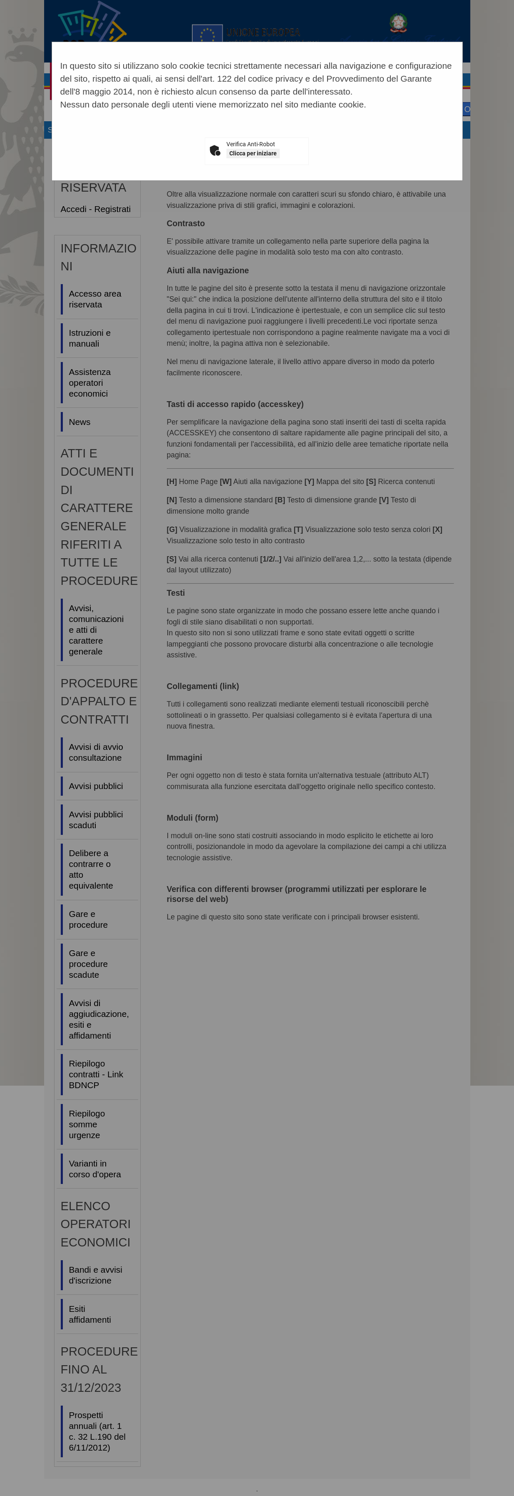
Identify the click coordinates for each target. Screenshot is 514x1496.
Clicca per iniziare (253, 153)
